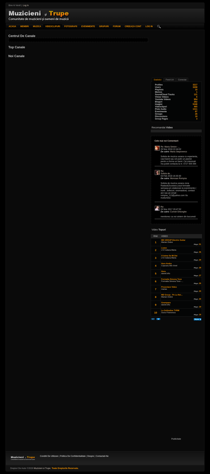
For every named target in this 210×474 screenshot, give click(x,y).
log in (149, 26)
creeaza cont (133, 26)
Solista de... (166, 173)
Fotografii (70, 26)
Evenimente (88, 26)
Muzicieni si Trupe (42, 468)
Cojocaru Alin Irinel (169, 266)
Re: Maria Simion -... (170, 147)
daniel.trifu (165, 273)
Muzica (37, 26)
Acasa (12, 26)
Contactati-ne (102, 456)
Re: (163, 171)
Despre (90, 456)
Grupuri (104, 26)
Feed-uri (170, 80)
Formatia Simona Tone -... (172, 281)
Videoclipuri (52, 26)
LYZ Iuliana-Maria (168, 250)
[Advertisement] (162, 15)
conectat (182, 80)
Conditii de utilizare (49, 456)
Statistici (158, 80)
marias (164, 289)
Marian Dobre (167, 242)
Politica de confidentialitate (73, 456)
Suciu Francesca (168, 312)
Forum (117, 26)
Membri (24, 26)
